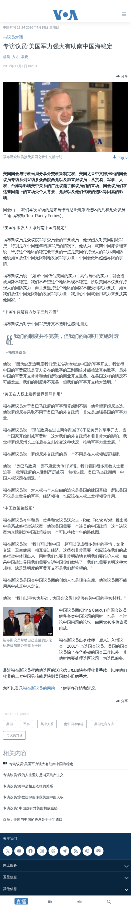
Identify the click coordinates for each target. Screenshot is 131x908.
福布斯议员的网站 (39, 688)
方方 (15, 57)
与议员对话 (13, 37)
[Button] (122, 76)
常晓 (24, 57)
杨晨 (6, 57)
